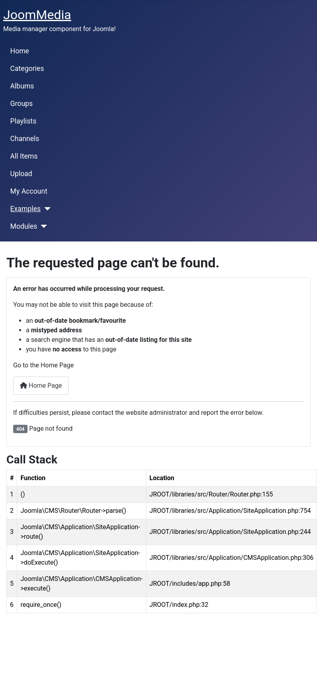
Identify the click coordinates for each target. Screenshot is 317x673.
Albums (22, 86)
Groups (21, 104)
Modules (23, 226)
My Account (28, 191)
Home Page (41, 385)
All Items (24, 156)
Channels (24, 139)
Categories (27, 69)
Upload (21, 174)
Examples (25, 209)
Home (19, 51)
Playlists (23, 121)
